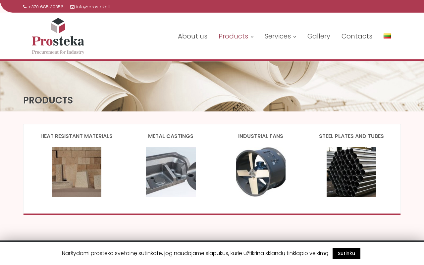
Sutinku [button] (346, 253)
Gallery (318, 36)
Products (233, 36)
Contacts (357, 36)
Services (278, 36)
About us (192, 36)
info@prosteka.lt (90, 7)
